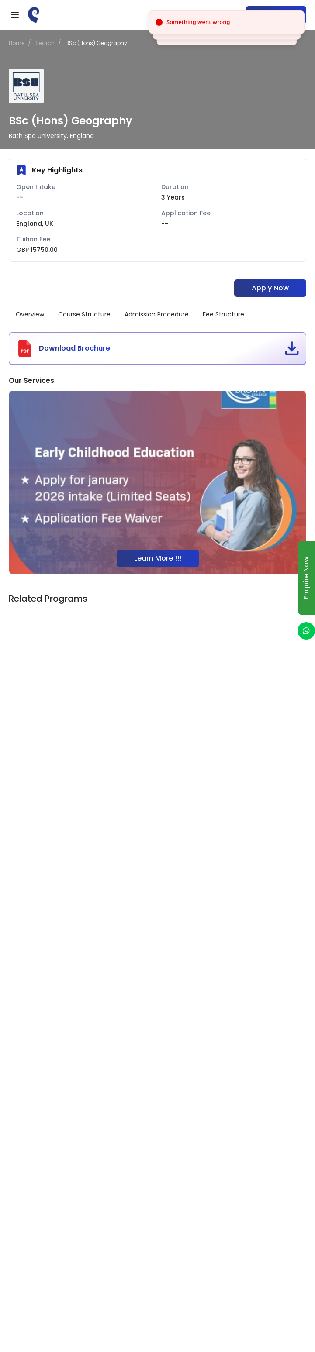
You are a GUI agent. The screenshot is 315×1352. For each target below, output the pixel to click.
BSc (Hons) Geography (96, 43)
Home (16, 43)
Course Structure (84, 314)
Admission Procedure (157, 314)
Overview (30, 314)
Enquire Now (306, 578)
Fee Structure (223, 314)
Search (45, 43)
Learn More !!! (157, 558)
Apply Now (270, 288)
